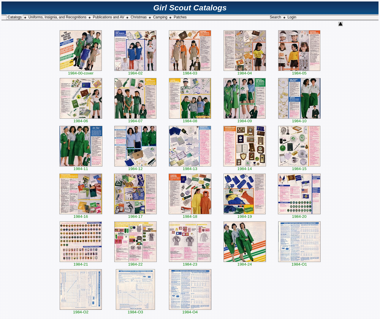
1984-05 (299, 71)
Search (275, 17)
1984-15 (299, 167)
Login (291, 17)
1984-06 (81, 119)
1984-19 (245, 215)
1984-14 (244, 167)
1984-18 (190, 215)
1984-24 (245, 262)
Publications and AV (108, 17)
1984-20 (299, 215)
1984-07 (135, 119)
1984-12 (135, 167)
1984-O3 (135, 310)
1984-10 (299, 119)
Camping (160, 17)
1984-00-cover (81, 71)
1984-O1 (299, 262)
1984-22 (135, 262)
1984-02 (135, 71)
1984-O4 (190, 310)
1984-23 (190, 262)
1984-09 (245, 119)
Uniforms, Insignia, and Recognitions (57, 17)
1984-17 (135, 215)
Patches (180, 17)
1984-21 (81, 262)
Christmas (139, 17)
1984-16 (80, 215)
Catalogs (15, 17)
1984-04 (245, 71)
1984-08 (190, 119)
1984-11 (80, 167)
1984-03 (190, 71)
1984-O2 (81, 310)
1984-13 (190, 167)
